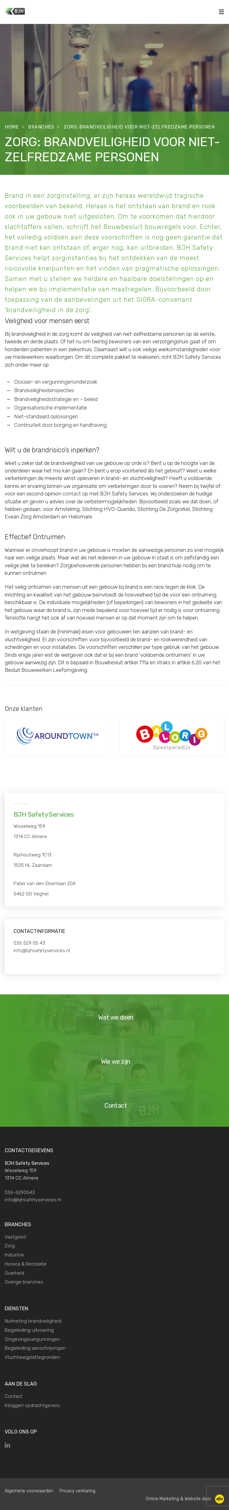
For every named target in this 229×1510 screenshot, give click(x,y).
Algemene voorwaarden (29, 1491)
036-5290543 (20, 1192)
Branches (41, 127)
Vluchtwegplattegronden (32, 1357)
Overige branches (24, 1282)
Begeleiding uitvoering (29, 1330)
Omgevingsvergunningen (32, 1339)
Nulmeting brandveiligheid (33, 1321)
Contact (13, 1396)
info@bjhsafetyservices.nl (42, 950)
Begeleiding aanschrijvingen (35, 1348)
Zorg (10, 1246)
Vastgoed (15, 1237)
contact (72, 493)
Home (12, 127)
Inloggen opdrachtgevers (32, 1405)
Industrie (14, 1255)
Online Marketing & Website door (185, 1498)
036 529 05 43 (29, 943)
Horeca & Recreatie (26, 1264)
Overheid (14, 1273)
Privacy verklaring (77, 1491)
